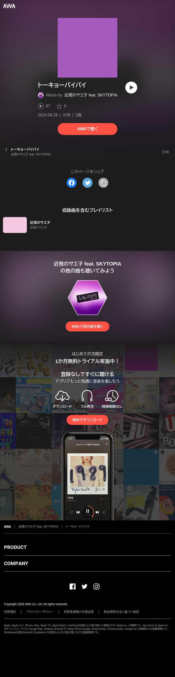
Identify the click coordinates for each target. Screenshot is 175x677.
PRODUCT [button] (15, 547)
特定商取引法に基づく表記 (121, 612)
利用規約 (10, 612)
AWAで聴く (87, 129)
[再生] (131, 87)
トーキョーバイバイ (77, 526)
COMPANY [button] (16, 563)
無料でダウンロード (87, 420)
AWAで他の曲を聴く (87, 326)
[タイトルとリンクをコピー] (103, 183)
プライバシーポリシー (40, 612)
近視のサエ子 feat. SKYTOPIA (90, 95)
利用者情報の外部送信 (79, 612)
